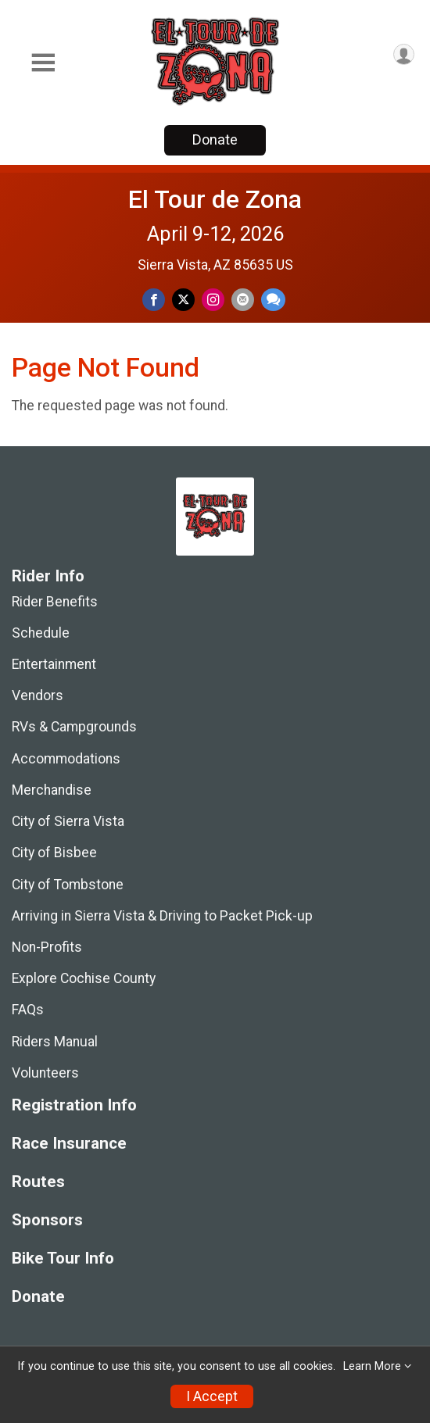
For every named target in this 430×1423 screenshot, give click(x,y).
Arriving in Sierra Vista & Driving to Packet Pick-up (162, 916)
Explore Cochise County (84, 978)
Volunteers (45, 1073)
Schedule (41, 633)
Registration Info (74, 1105)
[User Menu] (403, 54)
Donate (215, 139)
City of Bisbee (54, 852)
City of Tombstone (68, 884)
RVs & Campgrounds (74, 727)
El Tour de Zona (215, 199)
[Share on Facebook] (153, 299)
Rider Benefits (55, 602)
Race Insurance (69, 1144)
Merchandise (51, 790)
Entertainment (54, 664)
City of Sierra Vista (68, 821)
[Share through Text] (273, 299)
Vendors (37, 695)
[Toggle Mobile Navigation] (43, 63)
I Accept (212, 1396)
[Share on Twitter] (183, 299)
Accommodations (66, 759)
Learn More (372, 1366)
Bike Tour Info (63, 1258)
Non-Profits (47, 947)
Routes (38, 1182)
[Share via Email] (242, 299)
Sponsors (47, 1220)
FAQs (28, 1009)
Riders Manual (55, 1041)
